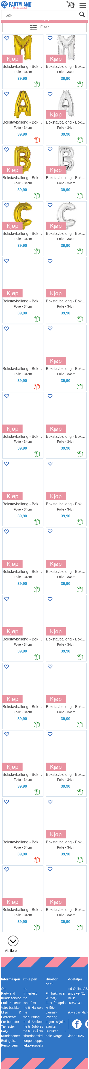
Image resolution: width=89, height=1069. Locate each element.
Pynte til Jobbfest (31, 1026)
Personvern (9, 1045)
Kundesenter (10, 1036)
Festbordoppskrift (31, 1036)
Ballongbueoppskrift (33, 1041)
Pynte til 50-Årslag (32, 1031)
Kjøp (12, 59)
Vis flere (11, 951)
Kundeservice (11, 998)
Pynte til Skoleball (32, 1022)
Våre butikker (10, 1007)
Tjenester (8, 1026)
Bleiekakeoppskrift (32, 1045)
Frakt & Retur (11, 1003)
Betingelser (9, 1041)
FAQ (4, 1031)
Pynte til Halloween (33, 1007)
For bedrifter (10, 1022)
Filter (44, 27)
